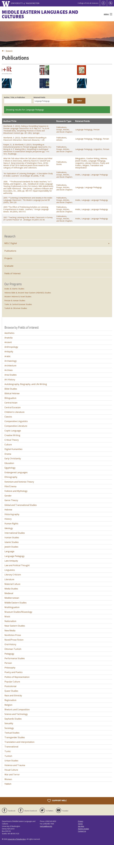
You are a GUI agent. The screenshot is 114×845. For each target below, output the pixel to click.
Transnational (11, 746)
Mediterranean (12, 597)
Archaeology (11, 361)
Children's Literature (14, 412)
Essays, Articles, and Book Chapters (64, 130)
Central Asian (11, 402)
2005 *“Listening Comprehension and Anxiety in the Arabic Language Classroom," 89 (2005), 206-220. (27, 200)
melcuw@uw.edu (46, 826)
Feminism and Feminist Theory (19, 481)
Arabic (77, 174)
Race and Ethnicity (13, 695)
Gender (8, 495)
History (8, 518)
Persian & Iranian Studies (14, 300)
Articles (59, 140)
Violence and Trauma (15, 765)
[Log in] (103, 3)
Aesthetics (9, 333)
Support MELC (57, 800)
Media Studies (11, 588)
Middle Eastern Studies (16, 602)
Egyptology (10, 467)
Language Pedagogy (83, 129)
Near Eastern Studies (15, 625)
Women (8, 779)
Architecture (10, 365)
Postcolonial (10, 686)
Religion (85, 165)
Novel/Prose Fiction (14, 639)
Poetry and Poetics (14, 672)
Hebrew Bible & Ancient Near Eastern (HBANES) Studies (27, 292)
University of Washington (17, 839)
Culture (8, 444)
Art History (10, 379)
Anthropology (11, 347)
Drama (8, 453)
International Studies (15, 532)
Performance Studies (15, 658)
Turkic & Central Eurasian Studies (18, 304)
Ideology (9, 528)
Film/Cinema (10, 486)
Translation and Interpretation (19, 742)
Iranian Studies (12, 537)
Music (7, 616)
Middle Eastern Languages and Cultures (40, 14)
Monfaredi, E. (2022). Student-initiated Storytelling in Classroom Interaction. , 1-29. (24, 138)
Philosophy (10, 667)
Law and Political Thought (17, 565)
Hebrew (103, 158)
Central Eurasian (13, 407)
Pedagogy (97, 139)
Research (9, 51)
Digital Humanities (13, 449)
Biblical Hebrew (12, 393)
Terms (80, 824)
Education (9, 463)
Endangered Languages (16, 472)
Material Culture (12, 584)
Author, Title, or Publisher (14, 97)
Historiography (12, 514)
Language (85, 174)
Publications (61, 127)
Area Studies (11, 374)
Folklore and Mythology (16, 491)
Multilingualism (12, 607)
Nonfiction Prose (13, 635)
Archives (9, 370)
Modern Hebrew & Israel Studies (17, 296)
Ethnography (11, 477)
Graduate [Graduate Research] (8, 265)
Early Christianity (13, 458)
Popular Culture (12, 681)
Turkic (8, 751)
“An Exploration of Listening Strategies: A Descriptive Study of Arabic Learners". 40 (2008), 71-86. (28, 174)
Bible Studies (11, 388)
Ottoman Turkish (13, 649)
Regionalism (10, 700)
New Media (10, 630)
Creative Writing (92, 158)
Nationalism (10, 621)
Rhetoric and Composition (17, 709)
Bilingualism (80, 158)
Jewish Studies (81, 161)
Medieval (9, 593)
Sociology (9, 728)
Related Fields (39, 97)
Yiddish (8, 783)
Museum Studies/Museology (18, 611)
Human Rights (11, 523)
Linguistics (97, 149)
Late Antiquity (11, 560)
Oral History (10, 644)
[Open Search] (110, 3)
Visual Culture (11, 769)
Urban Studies (11, 760)
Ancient (8, 342)
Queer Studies (11, 690)
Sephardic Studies (13, 718)
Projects (8, 258)
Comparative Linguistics (16, 421)
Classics (8, 416)
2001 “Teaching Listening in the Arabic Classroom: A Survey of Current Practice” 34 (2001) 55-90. (28, 218)
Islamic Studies (12, 542)
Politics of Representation (17, 677)
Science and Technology (16, 714)
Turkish (8, 756)
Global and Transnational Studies (21, 505)
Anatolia (8, 337)
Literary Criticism (92, 163)
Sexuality (9, 723)
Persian (96, 129)
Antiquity (9, 351)
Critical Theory (12, 439)
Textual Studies (12, 732)
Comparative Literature (16, 425)
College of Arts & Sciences (88, 3)
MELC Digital (10, 243)
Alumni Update (83, 829)
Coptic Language (13, 430)
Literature (9, 579)
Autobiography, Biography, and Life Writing (26, 384)
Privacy (80, 821)
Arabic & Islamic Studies (14, 288)
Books (59, 164)
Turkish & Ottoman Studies (15, 308)
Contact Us (82, 831)
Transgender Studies (15, 737)
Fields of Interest (12, 273)
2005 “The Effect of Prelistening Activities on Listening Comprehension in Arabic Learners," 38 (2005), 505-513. (26, 209)
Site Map (81, 826)
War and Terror (12, 774)
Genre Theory (11, 500)
